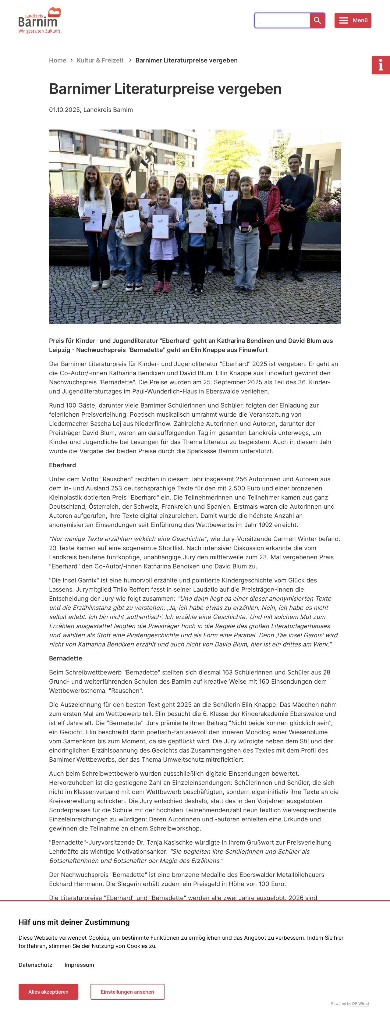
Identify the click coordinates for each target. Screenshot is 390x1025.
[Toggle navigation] (353, 20)
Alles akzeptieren (48, 992)
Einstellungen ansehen (127, 992)
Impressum (79, 965)
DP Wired (360, 1004)
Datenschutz (35, 965)
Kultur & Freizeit (100, 60)
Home (57, 60)
